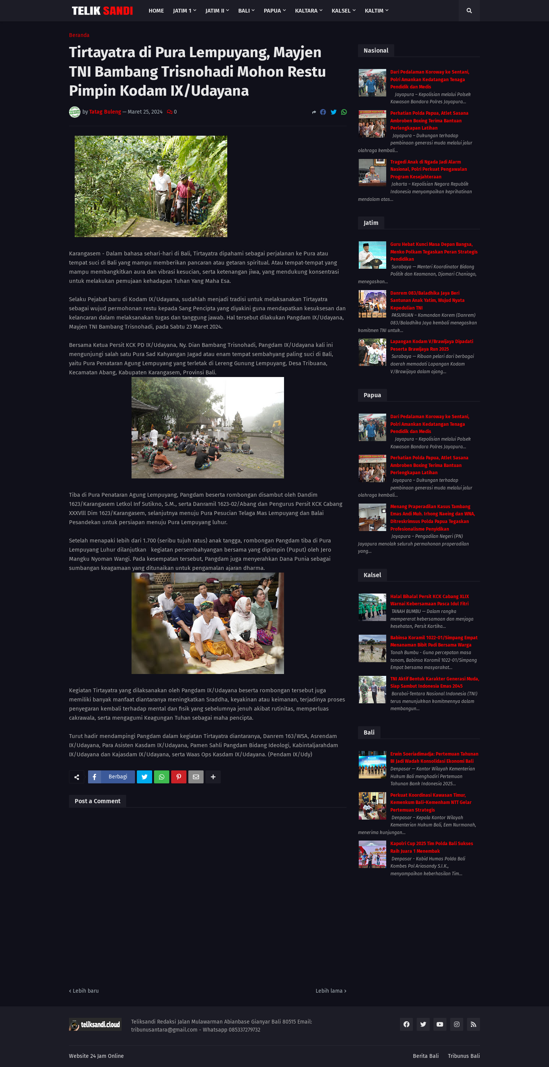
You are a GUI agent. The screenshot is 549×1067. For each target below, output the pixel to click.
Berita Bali (426, 1056)
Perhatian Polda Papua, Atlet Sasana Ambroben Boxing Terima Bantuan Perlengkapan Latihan (429, 121)
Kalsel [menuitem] (341, 10)
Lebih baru (86, 991)
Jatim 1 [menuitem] (182, 10)
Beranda (79, 35)
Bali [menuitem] (244, 10)
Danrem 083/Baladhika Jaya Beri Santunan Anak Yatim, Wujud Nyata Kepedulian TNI (427, 300)
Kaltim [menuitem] (374, 10)
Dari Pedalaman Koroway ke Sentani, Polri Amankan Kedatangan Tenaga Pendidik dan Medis (429, 79)
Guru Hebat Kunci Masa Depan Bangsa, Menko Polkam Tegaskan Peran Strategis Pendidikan (434, 252)
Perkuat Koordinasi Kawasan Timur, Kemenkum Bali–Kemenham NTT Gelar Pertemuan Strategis (431, 803)
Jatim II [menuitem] (214, 10)
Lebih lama (329, 991)
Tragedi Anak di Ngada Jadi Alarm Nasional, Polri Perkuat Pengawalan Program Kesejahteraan (428, 169)
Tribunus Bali (464, 1056)
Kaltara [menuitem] (306, 10)
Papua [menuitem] (272, 10)
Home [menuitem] (156, 10)
